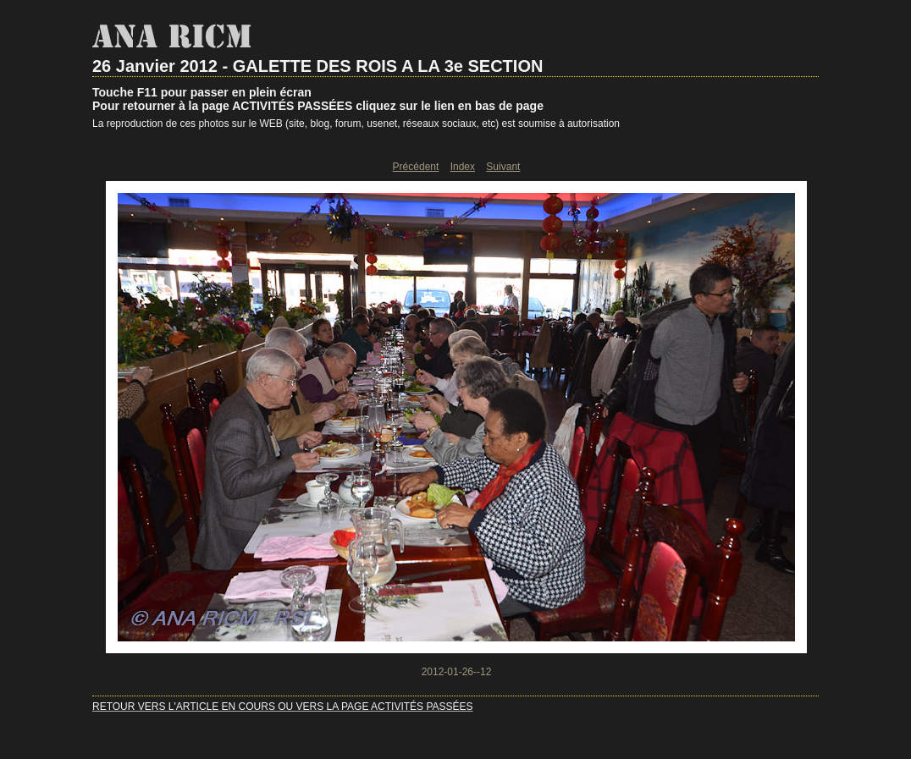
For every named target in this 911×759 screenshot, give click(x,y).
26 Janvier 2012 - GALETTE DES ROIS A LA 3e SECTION (317, 66)
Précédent (416, 167)
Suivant (503, 167)
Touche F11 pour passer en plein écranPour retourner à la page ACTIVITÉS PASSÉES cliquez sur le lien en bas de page (318, 99)
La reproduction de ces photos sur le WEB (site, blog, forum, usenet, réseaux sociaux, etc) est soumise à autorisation (356, 123)
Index (462, 167)
